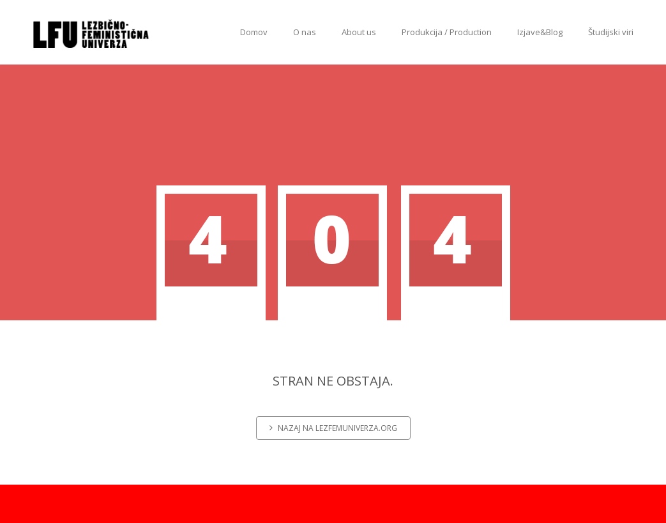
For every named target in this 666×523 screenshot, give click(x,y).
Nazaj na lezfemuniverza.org (333, 428)
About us (359, 32)
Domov (254, 32)
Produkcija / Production (447, 32)
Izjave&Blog (540, 32)
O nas (304, 32)
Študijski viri (610, 32)
